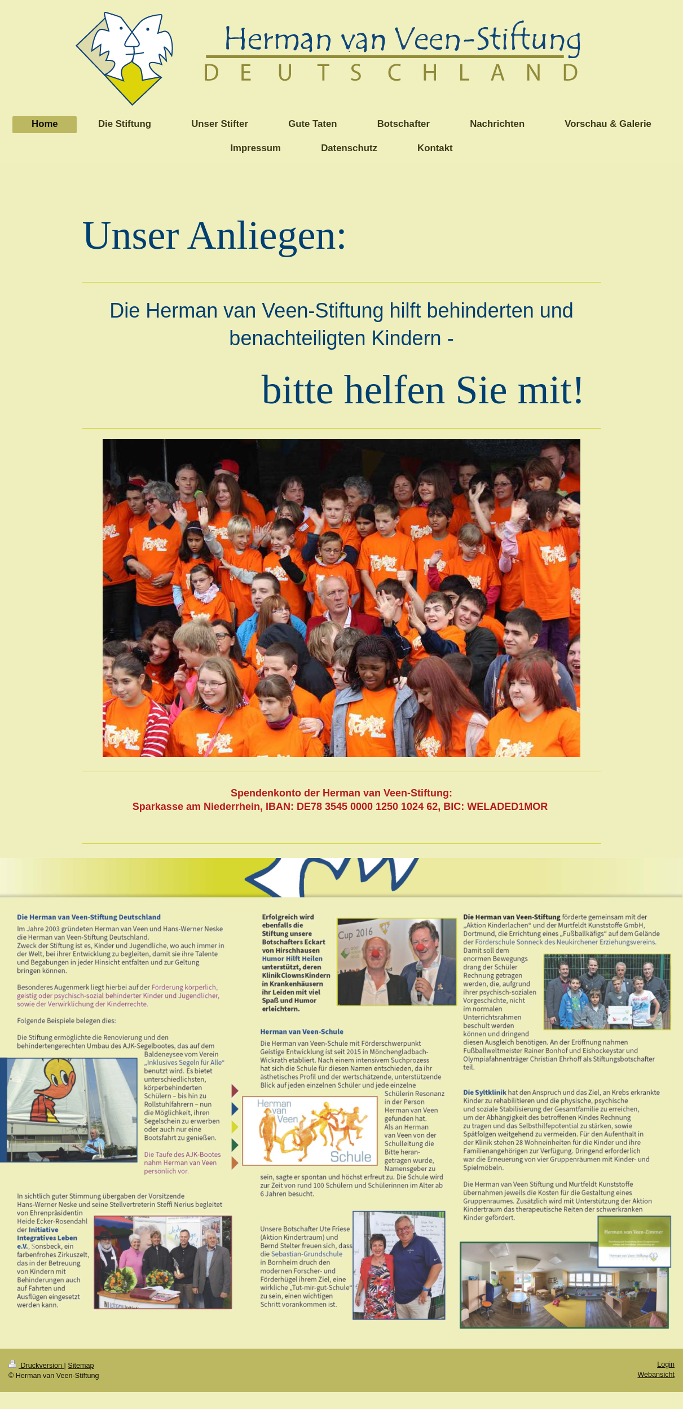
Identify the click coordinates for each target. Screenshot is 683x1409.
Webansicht (656, 1375)
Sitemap (81, 1366)
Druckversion (36, 1366)
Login (666, 1364)
